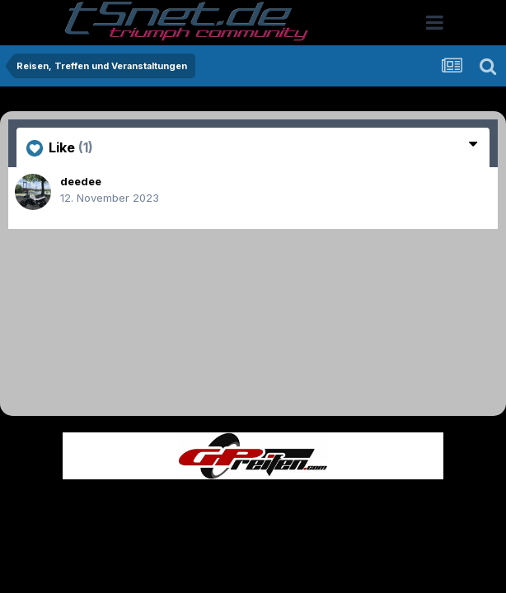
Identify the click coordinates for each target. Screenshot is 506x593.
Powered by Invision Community (253, 540)
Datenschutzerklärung (262, 504)
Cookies (416, 504)
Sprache (95, 504)
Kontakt (358, 504)
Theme (162, 504)
